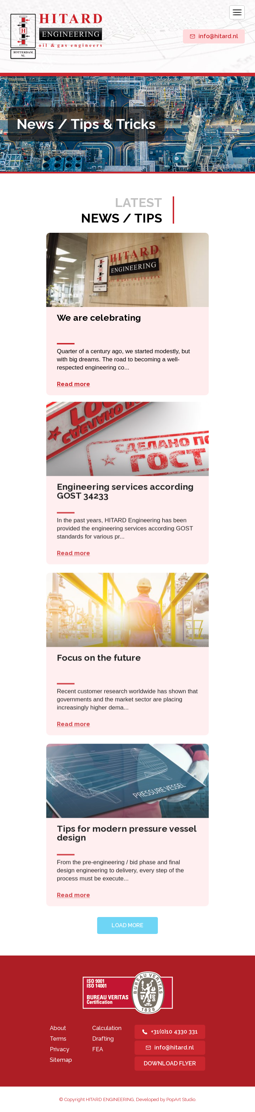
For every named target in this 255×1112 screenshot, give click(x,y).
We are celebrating (99, 318)
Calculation (106, 1028)
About (58, 1028)
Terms (58, 1038)
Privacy (59, 1049)
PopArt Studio (180, 1099)
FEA (97, 1049)
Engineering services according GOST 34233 (125, 488)
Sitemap (61, 1060)
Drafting (103, 1038)
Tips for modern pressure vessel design (126, 830)
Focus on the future (99, 655)
